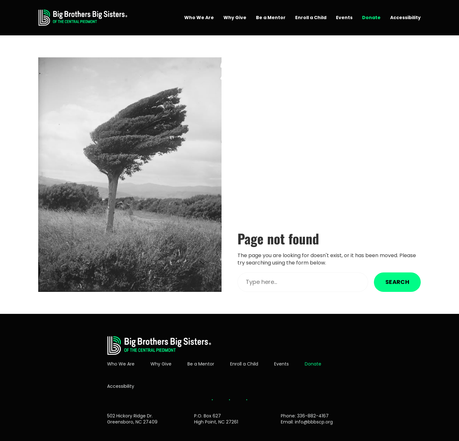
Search (397, 282)
